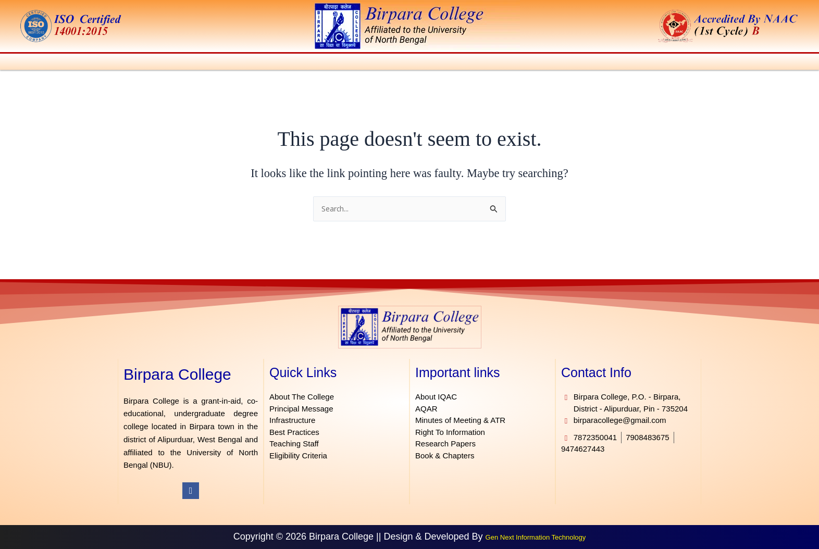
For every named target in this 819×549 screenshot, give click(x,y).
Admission (315, 63)
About (69, 63)
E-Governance (725, 63)
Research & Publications (632, 63)
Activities (369, 63)
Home (34, 63)
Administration (125, 63)
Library (504, 63)
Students (420, 63)
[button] (70, 63)
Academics (190, 63)
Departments (254, 63)
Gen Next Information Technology (535, 537)
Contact (781, 63)
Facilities (551, 63)
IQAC (464, 63)
